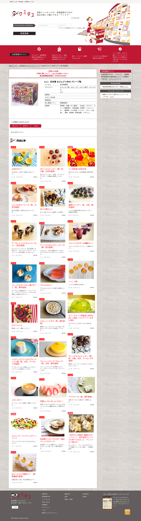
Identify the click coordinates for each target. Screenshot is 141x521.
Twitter (85, 496)
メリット (112, 79)
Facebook (85, 494)
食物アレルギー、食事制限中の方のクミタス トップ (24, 66)
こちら (53, 73)
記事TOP (44, 494)
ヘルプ (44, 510)
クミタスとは (75, 17)
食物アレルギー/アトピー (49, 513)
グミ (61, 92)
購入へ (17, 112)
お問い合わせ (46, 502)
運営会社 (67, 494)
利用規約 (44, 505)
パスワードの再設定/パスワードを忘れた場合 (71, 28)
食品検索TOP (46, 496)
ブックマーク (32, 112)
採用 (66, 496)
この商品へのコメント (17, 115)
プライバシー (46, 507)
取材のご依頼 (69, 499)
